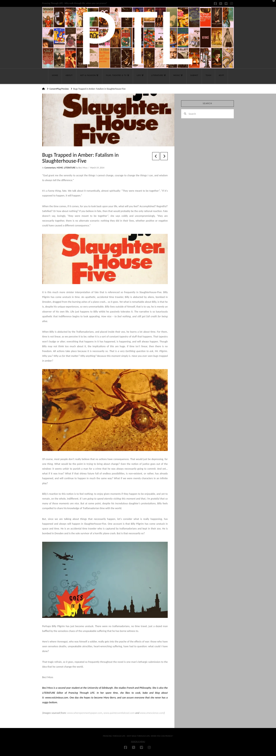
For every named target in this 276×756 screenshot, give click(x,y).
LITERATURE (69, 168)
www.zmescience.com (152, 713)
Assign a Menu (138, 741)
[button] (272, 3)
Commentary (50, 168)
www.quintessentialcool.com (119, 713)
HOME (60, 168)
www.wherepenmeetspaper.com (84, 713)
